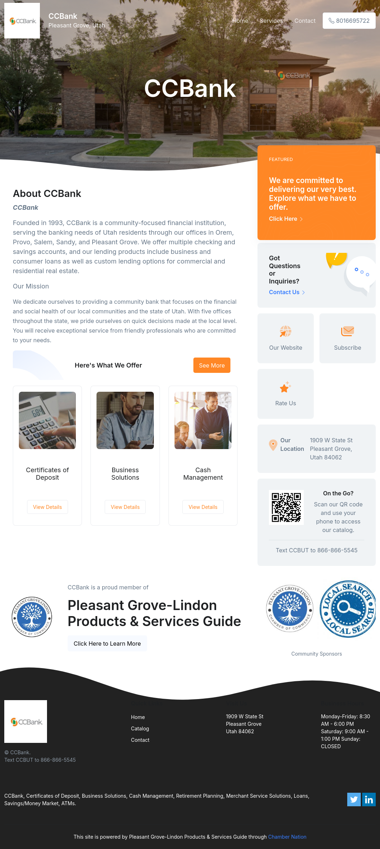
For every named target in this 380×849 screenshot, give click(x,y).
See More (212, 365)
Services (271, 20)
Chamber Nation (287, 837)
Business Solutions (125, 473)
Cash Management (203, 473)
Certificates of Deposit (47, 473)
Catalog (140, 728)
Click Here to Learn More (107, 643)
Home (240, 20)
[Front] (23, 20)
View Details (47, 507)
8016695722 (349, 20)
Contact (305, 20)
